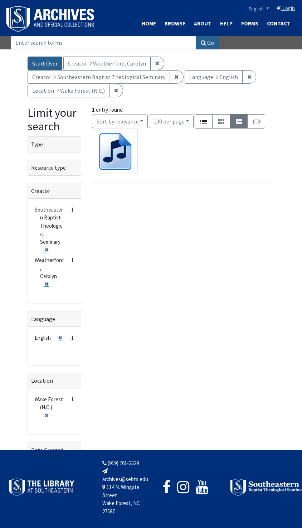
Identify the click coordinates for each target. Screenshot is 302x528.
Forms (249, 23)
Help (226, 23)
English (257, 8)
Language (43, 319)
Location (42, 380)
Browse (175, 23)
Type (37, 144)
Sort (118, 121)
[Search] (103, 42)
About (202, 23)
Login (286, 8)
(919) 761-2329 (120, 463)
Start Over (45, 63)
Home (149, 23)
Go (207, 42)
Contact (279, 23)
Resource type (48, 167)
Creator (40, 190)
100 (169, 121)
